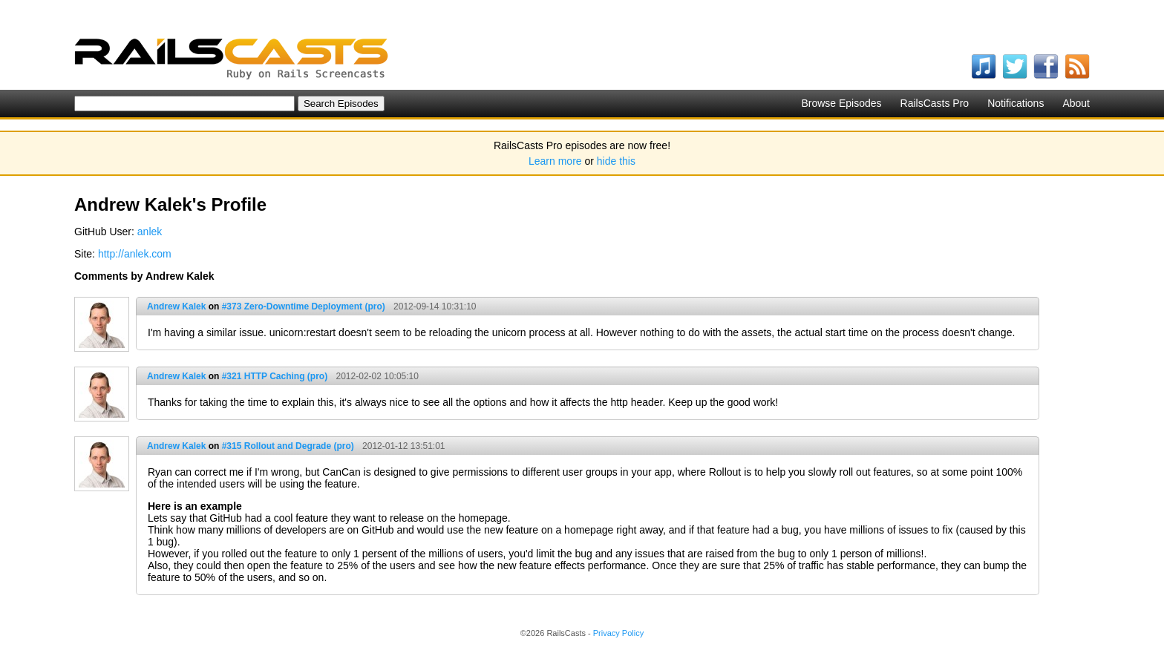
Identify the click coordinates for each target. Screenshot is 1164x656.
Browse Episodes (841, 103)
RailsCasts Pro (935, 103)
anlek (149, 231)
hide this (616, 161)
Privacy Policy (618, 633)
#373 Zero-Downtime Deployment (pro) (303, 306)
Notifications (1015, 103)
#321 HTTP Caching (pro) (274, 376)
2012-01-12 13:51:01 (403, 446)
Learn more (555, 161)
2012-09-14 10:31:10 (434, 306)
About (1076, 103)
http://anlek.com (134, 254)
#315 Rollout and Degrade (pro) (288, 446)
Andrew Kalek (176, 306)
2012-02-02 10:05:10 (377, 376)
